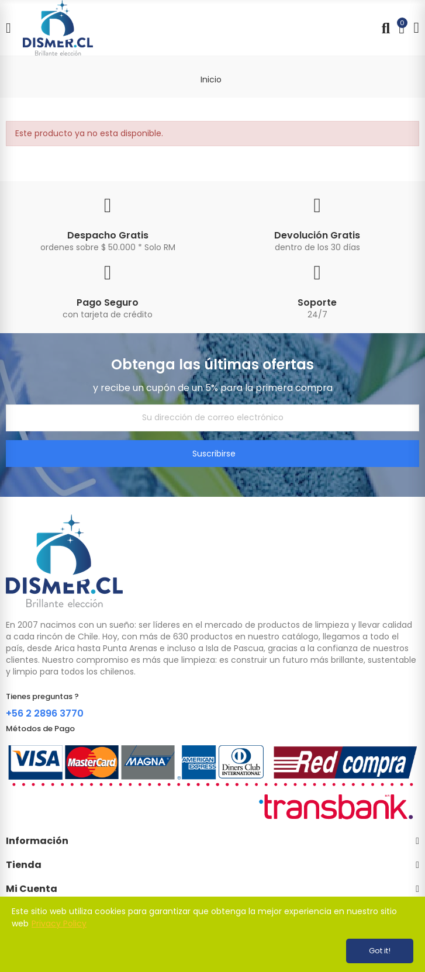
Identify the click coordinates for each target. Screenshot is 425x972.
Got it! (380, 950)
